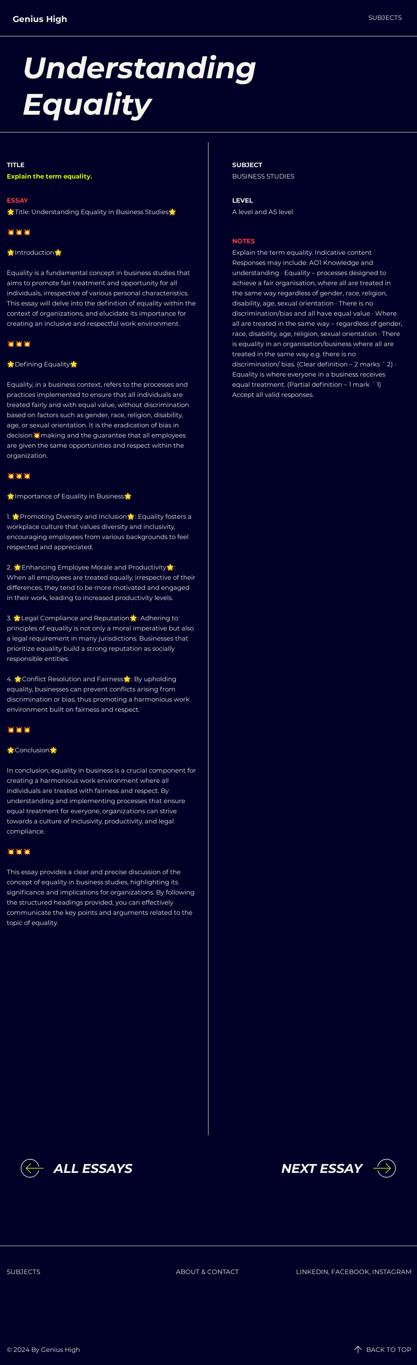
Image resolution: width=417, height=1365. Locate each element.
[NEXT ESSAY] (292, 1168)
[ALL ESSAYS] (123, 1168)
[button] (385, 17)
